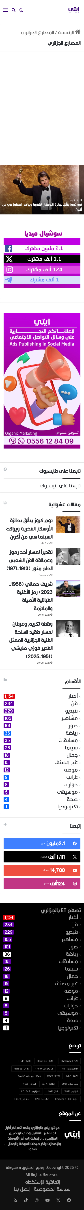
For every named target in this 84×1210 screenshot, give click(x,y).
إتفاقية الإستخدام (42, 1181)
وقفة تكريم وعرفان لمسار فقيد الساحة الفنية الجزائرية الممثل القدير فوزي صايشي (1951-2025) (30, 640)
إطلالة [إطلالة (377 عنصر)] (48, 1084)
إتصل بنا (22, 1188)
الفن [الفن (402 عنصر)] (52, 1091)
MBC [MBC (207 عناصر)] (72, 1076)
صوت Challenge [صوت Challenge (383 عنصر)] (66, 1099)
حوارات (70, 784)
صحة (72, 799)
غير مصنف (66, 762)
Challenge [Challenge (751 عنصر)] (69, 1061)
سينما (71, 747)
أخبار (73, 696)
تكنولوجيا (68, 806)
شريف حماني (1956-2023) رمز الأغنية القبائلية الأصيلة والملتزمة (30, 596)
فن (74, 703)
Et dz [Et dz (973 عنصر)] (25, 1061)
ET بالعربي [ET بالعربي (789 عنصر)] (44, 1068)
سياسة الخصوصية (52, 1188)
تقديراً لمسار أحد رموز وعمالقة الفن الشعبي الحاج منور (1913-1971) (29, 560)
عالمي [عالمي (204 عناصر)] (42, 1099)
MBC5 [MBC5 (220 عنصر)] (53, 1076)
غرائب (72, 777)
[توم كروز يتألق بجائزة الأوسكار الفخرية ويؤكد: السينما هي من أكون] (68, 524)
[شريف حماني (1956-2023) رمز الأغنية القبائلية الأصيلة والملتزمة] (68, 588)
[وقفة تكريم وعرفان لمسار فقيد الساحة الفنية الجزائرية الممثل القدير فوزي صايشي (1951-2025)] (68, 628)
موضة (71, 769)
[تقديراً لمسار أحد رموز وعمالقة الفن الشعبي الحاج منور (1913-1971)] (68, 556)
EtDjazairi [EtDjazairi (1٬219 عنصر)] (45, 1061)
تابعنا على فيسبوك (60, 485)
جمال (72, 755)
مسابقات (68, 740)
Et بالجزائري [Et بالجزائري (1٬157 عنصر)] (69, 1068)
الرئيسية (69, 32)
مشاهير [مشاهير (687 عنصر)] (21, 1099)
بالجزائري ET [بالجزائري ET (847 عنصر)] (30, 1091)
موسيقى (67, 792)
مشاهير (69, 718)
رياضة (72, 733)
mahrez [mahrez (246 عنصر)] (21, 1068)
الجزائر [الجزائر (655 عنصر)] (29, 1084)
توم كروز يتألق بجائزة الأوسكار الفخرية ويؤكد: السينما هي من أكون (42, 207)
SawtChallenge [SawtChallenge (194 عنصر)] (29, 1076)
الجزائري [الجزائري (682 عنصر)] (71, 1091)
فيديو (71, 710)
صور (73, 725)
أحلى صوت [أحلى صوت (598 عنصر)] (69, 1084)
